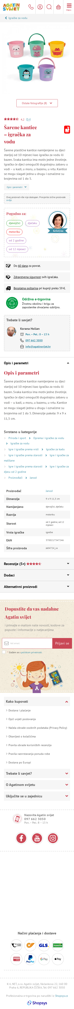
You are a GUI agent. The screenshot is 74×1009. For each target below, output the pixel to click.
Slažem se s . (24, 652)
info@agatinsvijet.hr (38, 346)
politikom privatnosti (31, 652)
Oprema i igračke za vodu (48, 438)
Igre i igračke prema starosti (25, 455)
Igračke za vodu (17, 18)
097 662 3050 (34, 340)
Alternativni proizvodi (36, 586)
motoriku (14, 232)
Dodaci (36, 575)
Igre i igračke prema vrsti (23, 449)
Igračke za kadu (55, 449)
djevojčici (14, 223)
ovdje (9, 200)
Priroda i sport (17, 438)
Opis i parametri (36, 363)
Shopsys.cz (61, 996)
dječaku (32, 223)
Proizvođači (15, 477)
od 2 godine (16, 240)
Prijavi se (62, 643)
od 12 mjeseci (17, 249)
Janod (33, 477)
